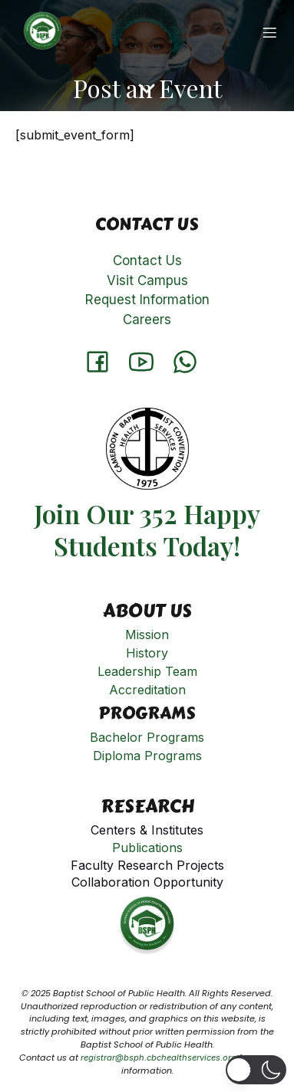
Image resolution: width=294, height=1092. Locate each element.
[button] (256, 1069)
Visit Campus (147, 280)
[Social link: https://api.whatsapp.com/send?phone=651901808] (191, 361)
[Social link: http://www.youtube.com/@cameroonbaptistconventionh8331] (147, 361)
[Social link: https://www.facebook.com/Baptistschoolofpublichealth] (103, 361)
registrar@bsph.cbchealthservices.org (158, 1057)
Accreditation (147, 689)
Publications (147, 847)
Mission (147, 634)
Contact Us (147, 260)
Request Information (147, 299)
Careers (147, 319)
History (147, 653)
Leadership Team (147, 671)
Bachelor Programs (147, 737)
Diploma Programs (147, 755)
